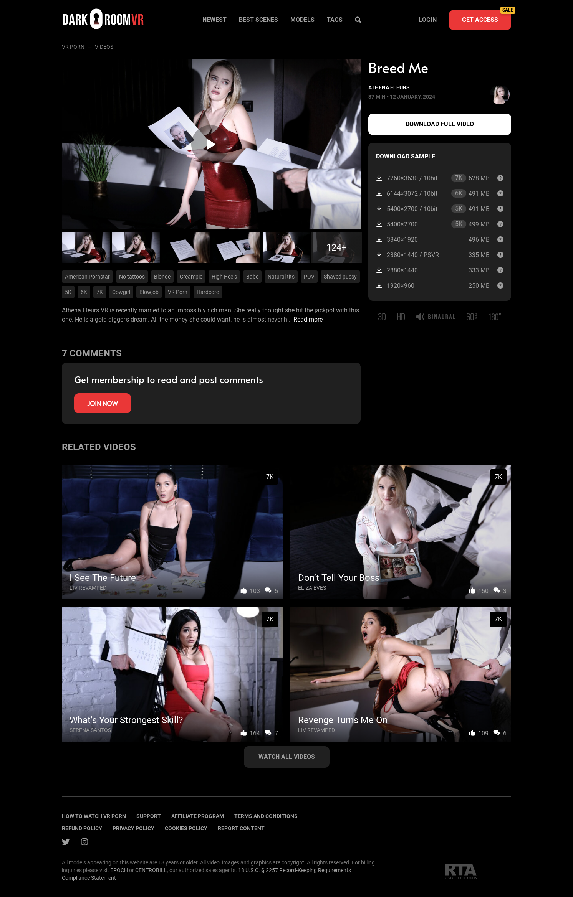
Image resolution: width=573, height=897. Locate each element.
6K (84, 292)
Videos (104, 47)
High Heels (224, 277)
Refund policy (82, 828)
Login (428, 19)
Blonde (162, 277)
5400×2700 (433, 224)
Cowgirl (121, 292)
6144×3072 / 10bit (433, 193)
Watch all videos (286, 756)
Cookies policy (186, 828)
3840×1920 (433, 239)
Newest (214, 19)
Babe (252, 277)
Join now (102, 403)
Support (148, 816)
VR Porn (73, 47)
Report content (241, 828)
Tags (335, 19)
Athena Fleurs (389, 87)
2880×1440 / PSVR (433, 255)
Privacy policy (133, 828)
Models (302, 19)
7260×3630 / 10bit (433, 178)
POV (309, 277)
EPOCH (119, 870)
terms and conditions (266, 816)
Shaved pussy (340, 277)
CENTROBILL (151, 870)
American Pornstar (87, 277)
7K (99, 292)
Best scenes (258, 19)
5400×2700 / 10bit (433, 208)
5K (68, 292)
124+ (336, 247)
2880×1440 (433, 270)
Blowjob (149, 292)
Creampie (191, 277)
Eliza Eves (312, 588)
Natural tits (281, 277)
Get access (486, 16)
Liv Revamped (88, 588)
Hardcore (208, 292)
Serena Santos (90, 730)
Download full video (440, 124)
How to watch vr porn (94, 816)
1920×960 (433, 285)
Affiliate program (197, 816)
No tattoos (132, 277)
